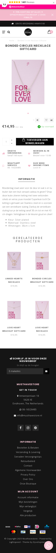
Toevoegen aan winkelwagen (35, 141)
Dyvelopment (40, 542)
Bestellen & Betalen (28, 447)
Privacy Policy (28, 474)
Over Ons (28, 479)
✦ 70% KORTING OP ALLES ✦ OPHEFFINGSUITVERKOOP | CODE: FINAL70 (28, 15)
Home (11, 40)
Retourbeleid (28, 461)
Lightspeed (15, 542)
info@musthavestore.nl (29, 415)
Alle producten (28, 515)
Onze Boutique (28, 483)
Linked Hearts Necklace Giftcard (14, 282)
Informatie (26, 179)
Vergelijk (28, 510)
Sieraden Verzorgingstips (28, 456)
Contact (28, 465)
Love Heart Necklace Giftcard (42, 331)
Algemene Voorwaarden (28, 470)
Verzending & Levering (28, 452)
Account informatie (28, 497)
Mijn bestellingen (28, 501)
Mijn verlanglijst (28, 506)
